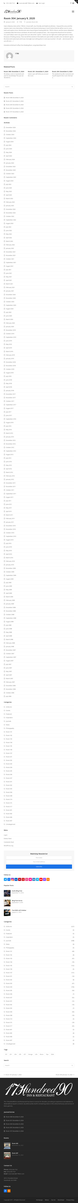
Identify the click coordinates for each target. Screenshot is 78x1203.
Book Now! (61, 1200)
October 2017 (10, 401)
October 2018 (10, 369)
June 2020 (9, 316)
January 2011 (10, 522)
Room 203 (9, 764)
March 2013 (9, 433)
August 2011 (9, 497)
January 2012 (10, 479)
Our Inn (53, 1200)
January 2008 (10, 646)
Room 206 (9, 774)
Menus (47, 1200)
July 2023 (8, 184)
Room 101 (9, 732)
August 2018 (9, 373)
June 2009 (9, 586)
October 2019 (10, 334)
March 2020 (9, 319)
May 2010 (9, 550)
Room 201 (9, 757)
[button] (73, 11)
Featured (9, 714)
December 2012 (11, 440)
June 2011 (9, 504)
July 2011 (8, 501)
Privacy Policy (70, 1200)
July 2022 (8, 227)
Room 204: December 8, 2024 (62, 71)
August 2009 (9, 579)
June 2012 (9, 461)
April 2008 (9, 636)
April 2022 (9, 238)
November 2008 (11, 611)
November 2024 (11, 131)
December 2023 (11, 166)
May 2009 (9, 590)
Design (30, 1054)
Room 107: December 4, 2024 (14, 112)
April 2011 (9, 511)
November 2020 (11, 298)
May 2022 (9, 234)
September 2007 (11, 657)
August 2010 (9, 540)
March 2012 (9, 472)
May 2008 (9, 632)
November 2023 (11, 170)
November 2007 (11, 650)
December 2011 (11, 483)
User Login (41, 3)
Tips (47, 1054)
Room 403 (9, 814)
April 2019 (9, 348)
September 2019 (11, 337)
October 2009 (10, 572)
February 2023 (10, 202)
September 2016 (11, 419)
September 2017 (11, 405)
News (8, 725)
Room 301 (9, 782)
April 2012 (9, 469)
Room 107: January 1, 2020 (12, 1075)
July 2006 (8, 696)
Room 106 (9, 750)
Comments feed (9, 842)
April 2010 (9, 554)
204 (15, 1054)
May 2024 (9, 152)
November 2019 (11, 330)
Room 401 (9, 810)
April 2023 (9, 195)
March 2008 (9, 639)
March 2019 (9, 351)
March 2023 (9, 198)
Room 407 (9, 821)
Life (36, 1054)
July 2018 (8, 376)
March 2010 (9, 558)
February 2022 (10, 245)
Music (41, 1054)
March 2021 (9, 284)
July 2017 (8, 412)
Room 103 (9, 739)
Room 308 (9, 796)
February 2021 (10, 287)
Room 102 (9, 735)
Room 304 (35, 22)
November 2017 (11, 398)
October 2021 (10, 259)
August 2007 (9, 661)
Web (52, 1054)
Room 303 (9, 789)
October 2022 (10, 216)
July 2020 (8, 312)
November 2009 (11, 568)
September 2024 (11, 138)
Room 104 (9, 742)
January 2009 (10, 604)
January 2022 (10, 248)
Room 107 (9, 753)
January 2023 (10, 205)
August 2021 (9, 266)
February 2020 (10, 323)
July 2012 (8, 458)
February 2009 (10, 600)
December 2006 (11, 685)
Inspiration (9, 717)
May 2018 (9, 383)
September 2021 (11, 262)
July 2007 (8, 664)
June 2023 (9, 188)
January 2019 (10, 358)
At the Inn (9, 707)
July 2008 (8, 625)
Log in (5, 835)
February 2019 (10, 355)
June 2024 (9, 149)
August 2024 (9, 142)
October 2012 (10, 447)
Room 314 (9, 799)
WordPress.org (8, 846)
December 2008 (11, 607)
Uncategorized (10, 824)
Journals (28, 22)
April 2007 (9, 675)
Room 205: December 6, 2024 (14, 108)
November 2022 (11, 213)
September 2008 (11, 618)
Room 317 (9, 806)
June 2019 (9, 341)
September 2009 (11, 575)
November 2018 (11, 366)
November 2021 (11, 255)
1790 (20, 22)
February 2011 (10, 518)
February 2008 (10, 643)
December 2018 (11, 362)
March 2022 (9, 241)
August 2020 (9, 309)
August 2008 (9, 622)
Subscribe (39, 866)
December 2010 (11, 526)
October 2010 (10, 533)
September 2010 (11, 536)
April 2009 (9, 593)
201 (11, 1054)
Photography (10, 728)
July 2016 (8, 426)
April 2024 (9, 156)
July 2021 (8, 270)
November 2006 (11, 689)
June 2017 (9, 415)
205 (20, 1054)
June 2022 (9, 230)
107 (6, 1054)
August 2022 (9, 223)
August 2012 (9, 454)
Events (8, 710)
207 (25, 1054)
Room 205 (9, 771)
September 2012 (11, 451)
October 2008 (10, 614)
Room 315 (9, 803)
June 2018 (9, 380)
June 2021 (9, 273)
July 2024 (8, 145)
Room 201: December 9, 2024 (38, 71)
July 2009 (8, 582)
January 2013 (10, 437)
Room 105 (9, 746)
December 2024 (11, 127)
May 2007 (9, 671)
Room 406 (9, 817)
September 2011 (11, 494)
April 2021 (9, 280)
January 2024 (10, 163)
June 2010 (9, 547)
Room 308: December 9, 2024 (14, 71)
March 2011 (9, 515)
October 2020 (10, 302)
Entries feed (7, 838)
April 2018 (9, 387)
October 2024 (10, 134)
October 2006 (10, 693)
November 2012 (11, 444)
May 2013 (9, 429)
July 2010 (8, 543)
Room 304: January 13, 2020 (65, 1075)
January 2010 (10, 565)
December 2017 (11, 394)
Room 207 (9, 778)
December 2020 (11, 294)
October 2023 (10, 174)
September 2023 (11, 177)
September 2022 (11, 220)
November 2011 (11, 486)
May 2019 (9, 344)
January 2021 (10, 291)
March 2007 (9, 678)
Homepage (39, 1200)
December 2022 (11, 209)
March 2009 (9, 597)
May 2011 (9, 508)
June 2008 (9, 629)
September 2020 (11, 305)
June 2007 (9, 668)
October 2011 (10, 490)
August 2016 (9, 422)
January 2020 (10, 326)
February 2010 (10, 561)
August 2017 (9, 408)
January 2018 (10, 390)
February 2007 (10, 682)
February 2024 (10, 159)
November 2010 (11, 529)
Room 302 (9, 785)
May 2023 (9, 191)
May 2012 (9, 465)
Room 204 (9, 767)
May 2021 (9, 277)
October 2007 (10, 653)
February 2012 (10, 476)
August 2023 (9, 181)
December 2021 (11, 252)
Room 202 (9, 760)
